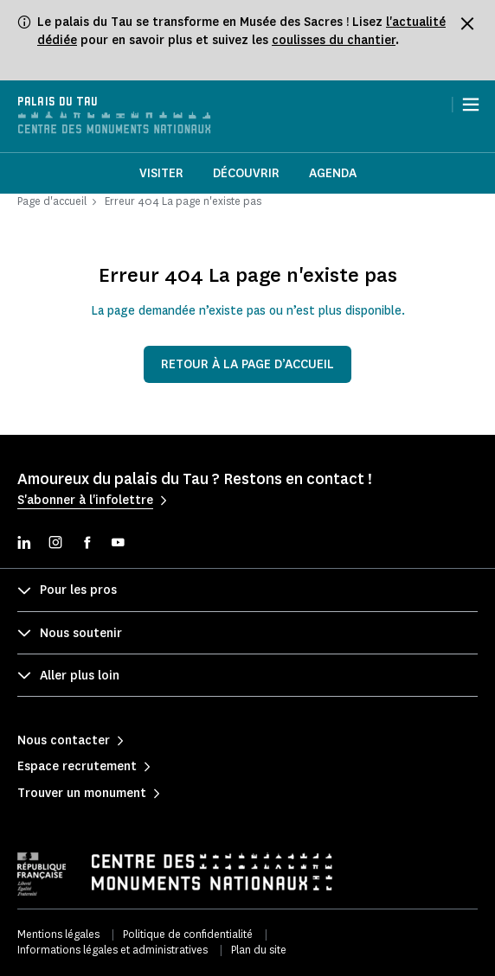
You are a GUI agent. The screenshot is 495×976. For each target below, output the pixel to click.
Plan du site (258, 949)
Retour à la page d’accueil (247, 364)
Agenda (333, 173)
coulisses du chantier (333, 40)
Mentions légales (58, 934)
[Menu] (470, 104)
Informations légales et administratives (112, 949)
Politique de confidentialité (188, 934)
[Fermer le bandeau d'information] (467, 23)
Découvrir (246, 173)
